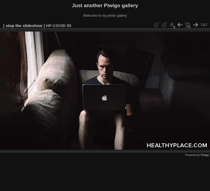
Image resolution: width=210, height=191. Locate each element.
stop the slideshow (24, 25)
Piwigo (205, 155)
